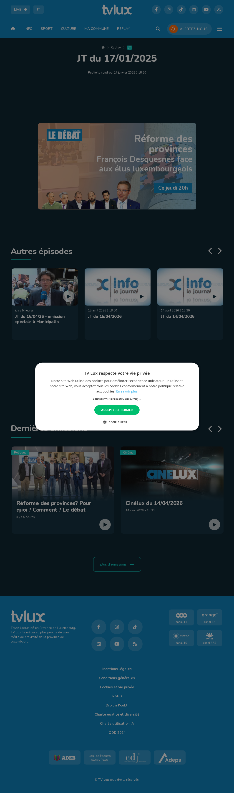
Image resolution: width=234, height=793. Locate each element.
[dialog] (117, 396)
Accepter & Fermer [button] (117, 410)
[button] (117, 399)
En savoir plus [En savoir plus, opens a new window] (127, 391)
